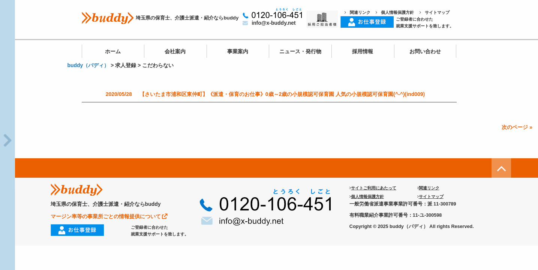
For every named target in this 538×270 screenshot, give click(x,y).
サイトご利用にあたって (372, 188)
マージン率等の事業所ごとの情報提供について (109, 216)
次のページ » (517, 127)
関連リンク (357, 12)
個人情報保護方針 (395, 12)
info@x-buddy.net (269, 23)
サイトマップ (435, 12)
